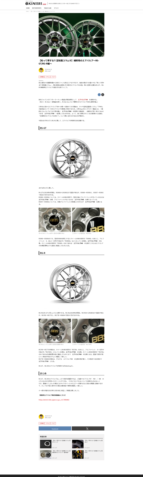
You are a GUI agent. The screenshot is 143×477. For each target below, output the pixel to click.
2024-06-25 (48, 69)
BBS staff (48, 71)
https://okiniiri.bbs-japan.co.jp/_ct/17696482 (54, 400)
